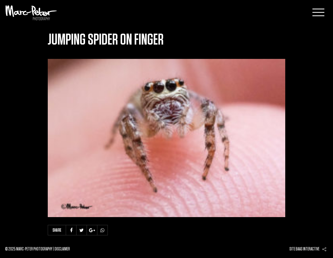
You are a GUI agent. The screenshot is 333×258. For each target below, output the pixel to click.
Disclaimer (62, 249)
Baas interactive (307, 249)
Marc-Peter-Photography (31, 12)
